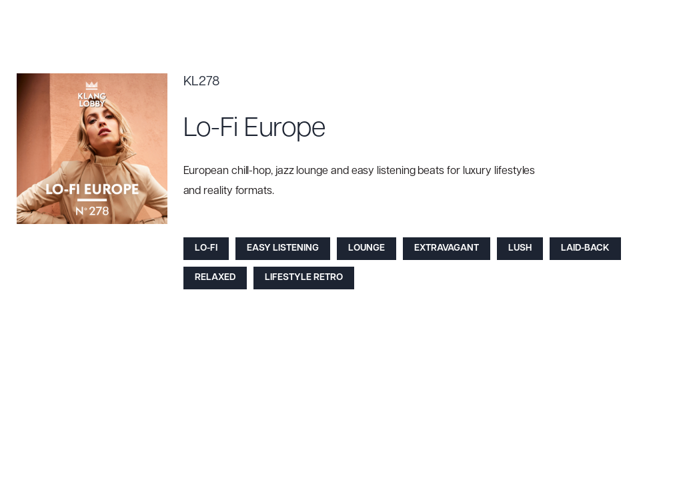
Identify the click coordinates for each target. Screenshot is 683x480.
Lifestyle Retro (304, 278)
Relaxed (215, 278)
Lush (520, 248)
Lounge (366, 248)
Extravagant (446, 248)
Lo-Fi (206, 248)
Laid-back (585, 248)
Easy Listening (283, 248)
